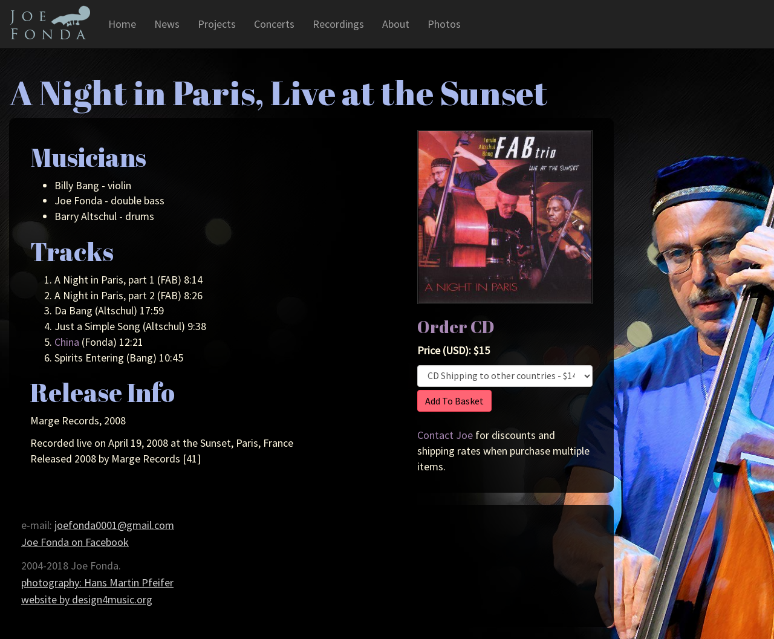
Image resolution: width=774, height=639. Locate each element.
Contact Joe (445, 435)
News (167, 24)
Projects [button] (217, 24)
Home (122, 24)
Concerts (274, 24)
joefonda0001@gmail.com (114, 525)
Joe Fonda (49, 22)
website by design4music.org (86, 599)
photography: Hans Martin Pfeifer (97, 582)
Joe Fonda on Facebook (75, 542)
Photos (444, 24)
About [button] (395, 24)
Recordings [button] (338, 24)
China (66, 342)
